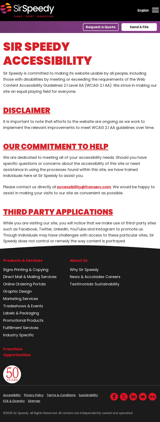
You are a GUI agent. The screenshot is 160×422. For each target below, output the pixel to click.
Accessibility (12, 395)
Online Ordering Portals (24, 284)
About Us (79, 260)
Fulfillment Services (21, 327)
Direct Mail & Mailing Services (30, 276)
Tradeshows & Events (23, 306)
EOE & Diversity (14, 401)
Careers (112, 276)
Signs (8, 269)
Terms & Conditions (61, 395)
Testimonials (82, 284)
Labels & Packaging (21, 313)
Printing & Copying (31, 269)
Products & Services (22, 260)
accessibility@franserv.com (84, 186)
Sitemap (34, 401)
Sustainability (107, 284)
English (143, 10)
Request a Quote (100, 27)
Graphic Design (17, 291)
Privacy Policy (34, 395)
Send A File (139, 27)
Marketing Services (20, 298)
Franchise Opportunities (17, 352)
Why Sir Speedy (84, 269)
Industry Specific (18, 335)
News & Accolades (87, 276)
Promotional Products (23, 320)
